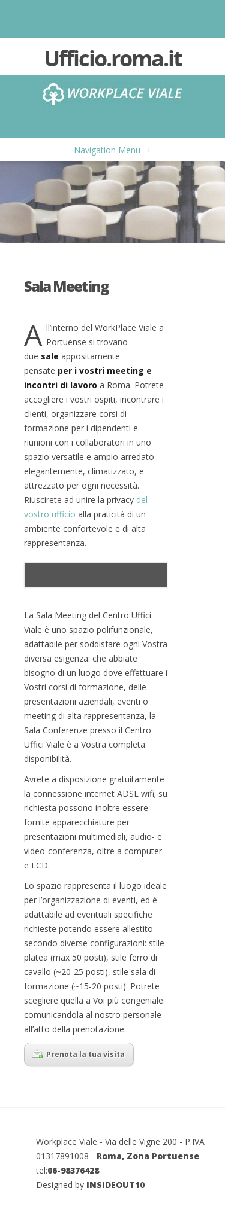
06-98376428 (73, 1170)
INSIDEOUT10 (115, 1184)
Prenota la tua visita (78, 1054)
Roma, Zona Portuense (148, 1156)
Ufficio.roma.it (113, 60)
